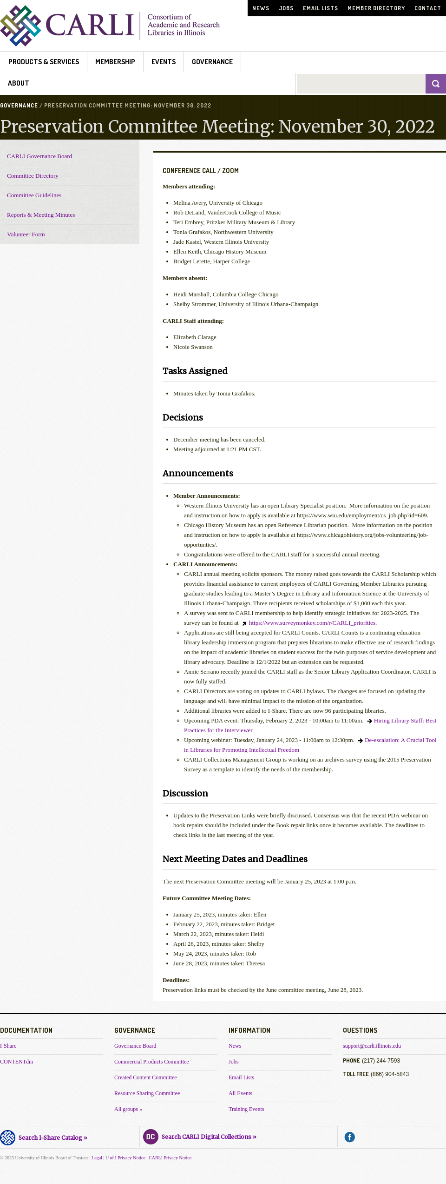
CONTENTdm (16, 1061)
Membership (115, 61)
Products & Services (43, 61)
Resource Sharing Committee (147, 1093)
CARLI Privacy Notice (170, 1157)
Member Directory (376, 8)
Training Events (246, 1109)
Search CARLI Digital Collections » (199, 1135)
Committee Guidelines (34, 195)
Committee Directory (33, 175)
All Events (240, 1093)
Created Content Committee (145, 1077)
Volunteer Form (26, 234)
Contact (427, 8)
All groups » (128, 1109)
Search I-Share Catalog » (43, 1136)
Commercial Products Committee (151, 1061)
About (18, 83)
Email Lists (320, 8)
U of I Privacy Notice (125, 1157)
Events (163, 61)
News (260, 8)
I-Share (8, 1046)
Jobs (286, 8)
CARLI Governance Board (39, 156)
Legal (97, 1157)
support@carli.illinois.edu (372, 1046)
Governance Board (135, 1046)
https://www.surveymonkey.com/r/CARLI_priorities (312, 622)
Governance (212, 61)
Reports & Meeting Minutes (41, 214)
